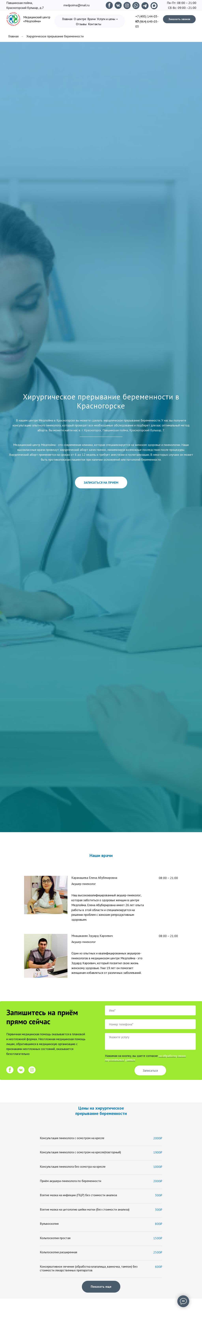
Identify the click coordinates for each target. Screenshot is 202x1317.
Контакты (94, 24)
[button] (179, 19)
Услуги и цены (106, 19)
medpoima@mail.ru (77, 5)
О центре (80, 19)
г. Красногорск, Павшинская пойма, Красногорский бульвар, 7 (123, 430)
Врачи (91, 19)
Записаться (150, 1070)
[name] (150, 1010)
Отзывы (81, 24)
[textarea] (150, 1041)
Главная (67, 19)
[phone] (150, 1024)
